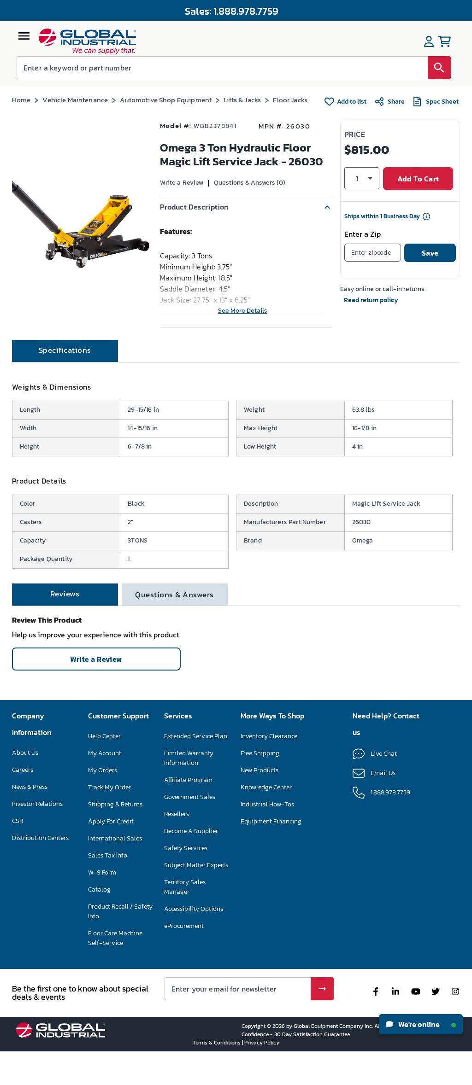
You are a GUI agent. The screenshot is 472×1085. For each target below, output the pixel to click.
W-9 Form (102, 905)
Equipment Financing (271, 854)
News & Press (29, 820)
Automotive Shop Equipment (166, 99)
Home (21, 99)
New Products (259, 803)
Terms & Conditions (217, 1076)
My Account (104, 786)
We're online (421, 1024)
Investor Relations (37, 837)
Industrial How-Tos (267, 837)
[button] (246, 207)
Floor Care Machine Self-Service (115, 971)
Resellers (176, 847)
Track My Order (109, 820)
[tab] (65, 384)
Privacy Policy (261, 1076)
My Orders (102, 803)
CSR (17, 854)
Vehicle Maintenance (75, 99)
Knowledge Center (266, 820)
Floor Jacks (290, 99)
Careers (22, 803)
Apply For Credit (111, 854)
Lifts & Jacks (242, 99)
